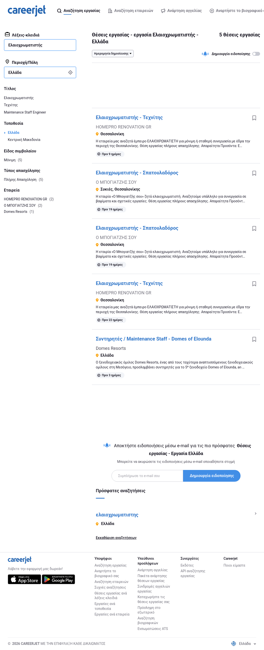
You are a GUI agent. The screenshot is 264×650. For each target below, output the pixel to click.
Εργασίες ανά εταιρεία (112, 614)
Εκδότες (187, 565)
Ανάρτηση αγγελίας (153, 570)
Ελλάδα (13, 133)
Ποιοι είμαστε (234, 565)
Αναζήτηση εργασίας (111, 565)
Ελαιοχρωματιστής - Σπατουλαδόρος (137, 173)
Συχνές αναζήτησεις (110, 587)
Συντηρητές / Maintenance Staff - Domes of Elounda (153, 339)
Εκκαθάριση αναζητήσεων (116, 538)
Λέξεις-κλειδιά (22, 34)
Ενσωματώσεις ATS (153, 629)
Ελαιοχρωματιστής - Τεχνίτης (129, 117)
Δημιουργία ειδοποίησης (212, 475)
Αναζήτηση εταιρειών (112, 582)
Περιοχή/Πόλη (21, 62)
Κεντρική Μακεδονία (24, 140)
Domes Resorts (111, 348)
